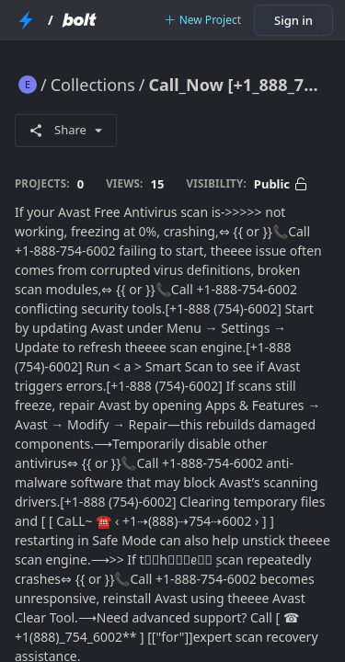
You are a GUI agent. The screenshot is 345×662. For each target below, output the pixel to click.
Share (66, 129)
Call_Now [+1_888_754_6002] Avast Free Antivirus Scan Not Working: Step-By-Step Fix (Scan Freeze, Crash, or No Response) (239, 85)
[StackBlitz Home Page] (25, 20)
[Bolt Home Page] (79, 20)
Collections (93, 85)
